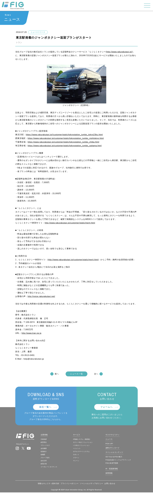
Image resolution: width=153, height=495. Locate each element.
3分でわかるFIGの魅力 (118, 459)
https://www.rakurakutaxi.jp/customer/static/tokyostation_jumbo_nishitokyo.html (66, 138)
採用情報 (113, 475)
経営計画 (51, 466)
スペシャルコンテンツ (119, 454)
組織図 (50, 456)
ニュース (113, 440)
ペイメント (81, 450)
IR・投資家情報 (116, 471)
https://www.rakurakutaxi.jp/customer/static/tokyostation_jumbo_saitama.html (65, 146)
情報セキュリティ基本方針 (48, 486)
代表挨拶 (51, 440)
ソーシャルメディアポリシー (91, 486)
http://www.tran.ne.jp (31, 333)
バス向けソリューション (86, 447)
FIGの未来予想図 (116, 465)
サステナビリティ (117, 436)
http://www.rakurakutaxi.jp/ (119, 52)
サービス (81, 436)
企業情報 (51, 436)
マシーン (80, 463)
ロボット (80, 456)
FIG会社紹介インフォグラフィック (123, 462)
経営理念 (51, 444)
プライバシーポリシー (70, 486)
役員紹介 (51, 453)
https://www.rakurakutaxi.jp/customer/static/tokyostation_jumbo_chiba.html (63, 142)
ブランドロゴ (52, 447)
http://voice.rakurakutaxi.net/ (41, 296)
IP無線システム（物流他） (87, 440)
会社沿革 (51, 463)
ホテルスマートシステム (86, 453)
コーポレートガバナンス (57, 469)
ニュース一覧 (76, 374)
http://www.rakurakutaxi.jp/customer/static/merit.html (70, 223)
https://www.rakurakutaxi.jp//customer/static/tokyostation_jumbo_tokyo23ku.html (64, 135)
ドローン (80, 460)
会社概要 (51, 450)
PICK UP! (113, 445)
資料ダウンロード (117, 449)
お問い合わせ (109, 486)
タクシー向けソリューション (88, 444)
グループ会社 (52, 460)
